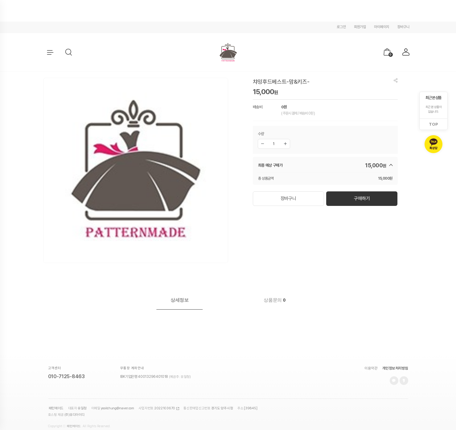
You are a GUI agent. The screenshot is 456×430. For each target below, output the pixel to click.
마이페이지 (381, 27)
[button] (69, 52)
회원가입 (360, 27)
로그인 (341, 27)
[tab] (180, 300)
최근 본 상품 (433, 97)
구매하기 (362, 198)
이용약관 (370, 359)
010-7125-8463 (66, 367)
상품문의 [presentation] (275, 300)
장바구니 (403, 27)
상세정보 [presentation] (179, 300)
